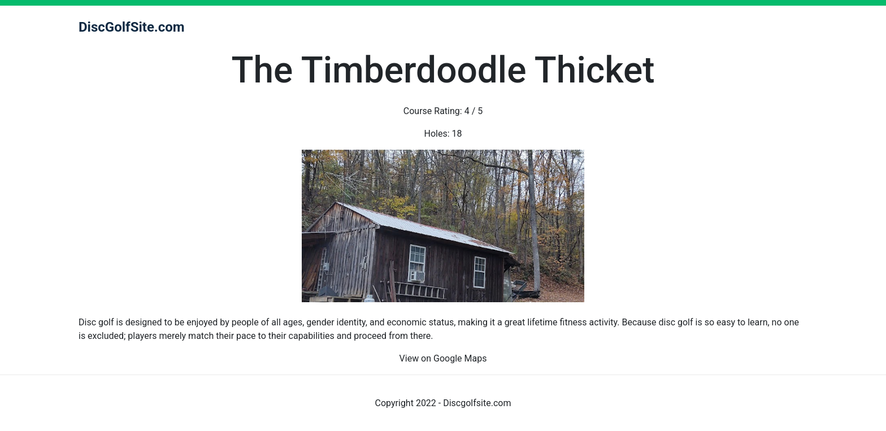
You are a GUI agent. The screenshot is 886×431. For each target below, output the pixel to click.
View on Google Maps (443, 358)
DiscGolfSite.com (132, 27)
